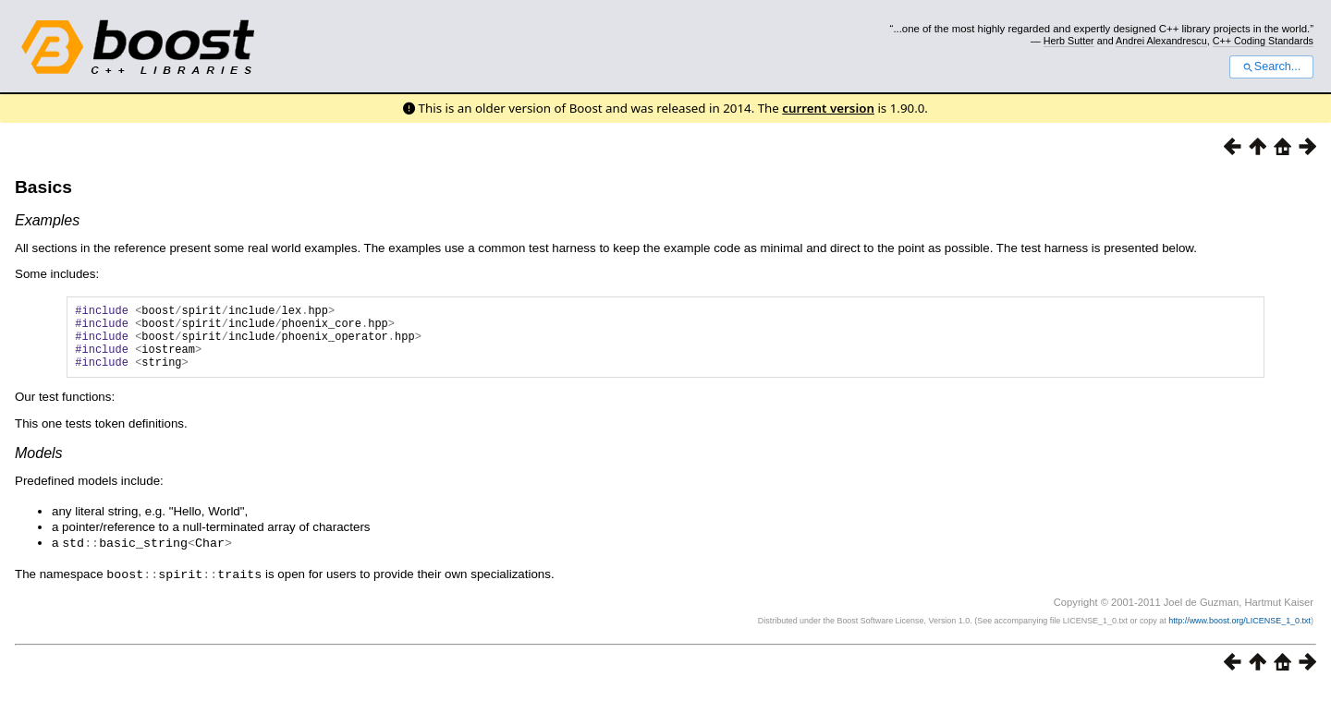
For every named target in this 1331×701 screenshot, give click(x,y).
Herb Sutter (1069, 40)
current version (828, 108)
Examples (47, 220)
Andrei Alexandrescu (1161, 40)
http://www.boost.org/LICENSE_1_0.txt (1239, 632)
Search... (1271, 66)
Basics (43, 187)
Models (39, 467)
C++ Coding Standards (1263, 40)
